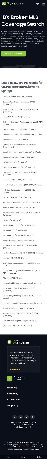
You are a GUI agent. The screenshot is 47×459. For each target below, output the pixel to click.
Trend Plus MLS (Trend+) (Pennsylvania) (18, 308)
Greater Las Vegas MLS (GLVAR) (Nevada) (19, 167)
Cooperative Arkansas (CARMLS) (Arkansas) (20, 157)
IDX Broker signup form (13, 41)
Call (7, 457)
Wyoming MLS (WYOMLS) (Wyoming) (17, 326)
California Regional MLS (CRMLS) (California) (20, 129)
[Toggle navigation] (43, 4)
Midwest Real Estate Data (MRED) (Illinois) (19, 207)
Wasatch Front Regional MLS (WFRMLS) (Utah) (20, 321)
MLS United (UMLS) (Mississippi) (15, 230)
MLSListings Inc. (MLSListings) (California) (18, 235)
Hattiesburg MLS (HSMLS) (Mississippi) (17, 180)
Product (11, 387)
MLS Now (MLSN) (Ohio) (12, 220)
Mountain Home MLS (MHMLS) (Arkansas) (19, 240)
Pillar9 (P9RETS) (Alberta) (12, 278)
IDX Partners (13, 399)
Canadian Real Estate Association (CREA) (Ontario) (22, 134)
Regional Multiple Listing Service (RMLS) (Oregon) (22, 283)
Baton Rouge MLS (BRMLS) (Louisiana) (17, 97)
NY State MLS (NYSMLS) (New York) (16, 258)
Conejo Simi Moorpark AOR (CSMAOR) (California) (22, 152)
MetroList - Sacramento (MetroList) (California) (21, 202)
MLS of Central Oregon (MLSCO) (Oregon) (19, 225)
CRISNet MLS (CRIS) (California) (15, 162)
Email (23, 457)
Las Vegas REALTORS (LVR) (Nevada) (17, 197)
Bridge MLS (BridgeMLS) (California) (16, 117)
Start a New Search (13, 53)
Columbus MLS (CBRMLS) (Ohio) (15, 139)
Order (39, 457)
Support (11, 405)
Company (12, 393)
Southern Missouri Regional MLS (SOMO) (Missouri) (22, 303)
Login (37, 4)
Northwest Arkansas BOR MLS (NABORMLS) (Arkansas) (23, 253)
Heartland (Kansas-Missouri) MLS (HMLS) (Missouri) (22, 185)
